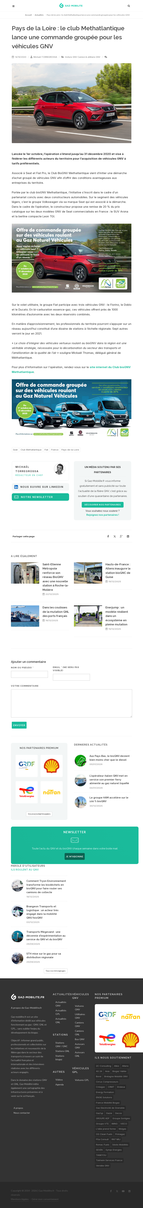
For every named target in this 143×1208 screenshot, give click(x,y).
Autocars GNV (80, 1046)
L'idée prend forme (106, 1128)
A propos (18, 1107)
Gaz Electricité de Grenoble (110, 1107)
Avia (107, 1071)
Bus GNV (80, 1039)
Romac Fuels (102, 1144)
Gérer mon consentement (45, 1199)
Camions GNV (79, 1024)
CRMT (111, 1087)
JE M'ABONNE (74, 856)
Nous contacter (22, 1112)
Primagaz (120, 1134)
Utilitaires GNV (80, 1016)
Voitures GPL (82, 1080)
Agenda (59, 1084)
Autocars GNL (80, 1054)
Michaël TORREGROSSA (45, 57)
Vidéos (59, 1079)
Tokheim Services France (109, 1160)
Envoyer (19, 725)
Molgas (122, 1128)
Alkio (116, 1066)
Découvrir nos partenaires (103, 505)
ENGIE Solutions (104, 1097)
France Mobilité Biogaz (108, 1102)
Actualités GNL (60, 1020)
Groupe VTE (102, 1123)
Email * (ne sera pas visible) (66, 669)
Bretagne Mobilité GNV (116, 1076)
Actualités (39, 15)
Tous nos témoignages (56, 971)
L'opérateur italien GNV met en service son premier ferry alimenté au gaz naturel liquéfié (109, 779)
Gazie (109, 1113)
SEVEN (99, 1149)
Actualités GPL (60, 1012)
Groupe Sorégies (121, 1118)
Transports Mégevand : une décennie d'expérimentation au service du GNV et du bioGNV (45, 935)
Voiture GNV (71, 57)
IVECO (124, 1123)
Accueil (28, 15)
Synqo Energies (114, 1149)
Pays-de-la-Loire (70, 449)
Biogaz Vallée (119, 1071)
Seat (15, 449)
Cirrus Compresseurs (107, 1081)
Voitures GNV (79, 1007)
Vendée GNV (102, 1165)
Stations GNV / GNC (61, 1044)
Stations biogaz (59, 1057)
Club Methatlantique (31, 449)
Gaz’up (99, 1113)
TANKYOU (101, 1155)
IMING (115, 1123)
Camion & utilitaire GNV (89, 57)
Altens (125, 1066)
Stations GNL (62, 1051)
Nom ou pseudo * (22, 667)
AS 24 (99, 1071)
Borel (98, 1076)
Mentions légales (20, 1199)
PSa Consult (102, 1139)
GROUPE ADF (102, 1118)
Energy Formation (105, 1092)
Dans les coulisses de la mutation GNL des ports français (56, 612)
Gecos (118, 1113)
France (54, 449)
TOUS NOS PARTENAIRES (39, 814)
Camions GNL (79, 1032)
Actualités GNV (60, 1004)
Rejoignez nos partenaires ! (102, 514)
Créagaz (100, 1087)
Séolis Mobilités (120, 1144)
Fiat (46, 449)
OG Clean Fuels (104, 1134)
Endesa (121, 1087)
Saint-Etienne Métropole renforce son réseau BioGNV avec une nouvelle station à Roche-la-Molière (56, 577)
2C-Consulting (103, 1066)
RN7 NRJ (116, 1139)
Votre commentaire (25, 686)
